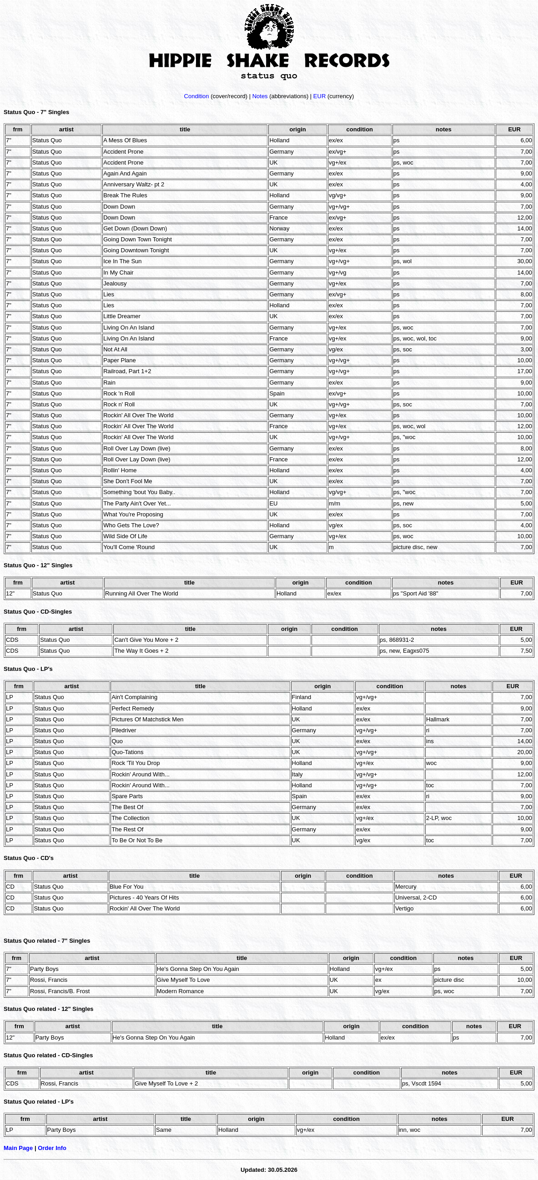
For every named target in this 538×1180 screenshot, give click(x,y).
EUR (319, 96)
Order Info (52, 1148)
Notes (260, 96)
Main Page (18, 1148)
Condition (196, 96)
